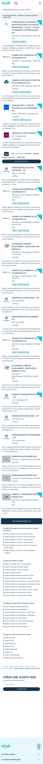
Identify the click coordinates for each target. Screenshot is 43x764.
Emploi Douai (9, 646)
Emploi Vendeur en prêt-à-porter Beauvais (20, 537)
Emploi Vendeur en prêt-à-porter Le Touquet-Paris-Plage (21, 546)
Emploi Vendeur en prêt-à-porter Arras (19, 534)
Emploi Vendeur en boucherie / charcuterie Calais (22, 581)
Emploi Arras (9, 641)
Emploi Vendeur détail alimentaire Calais (19, 575)
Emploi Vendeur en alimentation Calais (18, 578)
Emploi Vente (19, 666)
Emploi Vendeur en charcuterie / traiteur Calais (21, 590)
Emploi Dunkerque (11, 649)
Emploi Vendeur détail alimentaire (17, 607)
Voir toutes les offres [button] (21, 521)
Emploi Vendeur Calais (13, 573)
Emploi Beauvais (10, 643)
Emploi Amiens (10, 638)
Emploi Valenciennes (12, 655)
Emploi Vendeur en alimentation (16, 609)
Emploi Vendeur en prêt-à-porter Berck (19, 539)
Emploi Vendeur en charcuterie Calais (18, 592)
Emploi (11, 666)
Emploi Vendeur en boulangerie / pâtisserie (20, 615)
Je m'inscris (21, 689)
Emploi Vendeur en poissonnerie (16, 627)
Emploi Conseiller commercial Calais (17, 564)
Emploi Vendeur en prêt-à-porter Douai (19, 542)
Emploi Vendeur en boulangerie (16, 618)
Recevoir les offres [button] (21, 161)
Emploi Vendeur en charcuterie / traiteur (19, 621)
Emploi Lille (9, 652)
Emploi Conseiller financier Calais (16, 570)
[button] (40, 3)
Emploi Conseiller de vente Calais (16, 567)
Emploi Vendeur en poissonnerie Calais (18, 595)
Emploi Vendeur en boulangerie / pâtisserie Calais (22, 584)
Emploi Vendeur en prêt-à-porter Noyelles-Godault (20, 551)
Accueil (5, 666)
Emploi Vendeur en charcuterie (16, 624)
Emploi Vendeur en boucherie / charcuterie (20, 612)
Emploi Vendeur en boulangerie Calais (18, 587)
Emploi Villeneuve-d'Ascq (14, 658)
